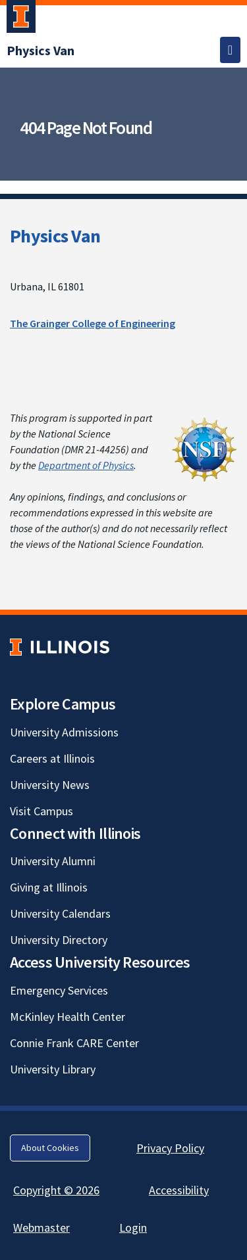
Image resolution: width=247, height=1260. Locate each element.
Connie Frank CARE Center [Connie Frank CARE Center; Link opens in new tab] (74, 1042)
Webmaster (41, 1227)
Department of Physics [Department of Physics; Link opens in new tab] (86, 465)
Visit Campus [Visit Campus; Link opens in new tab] (41, 811)
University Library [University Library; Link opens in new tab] (53, 1069)
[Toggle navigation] (230, 50)
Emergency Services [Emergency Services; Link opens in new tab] (59, 990)
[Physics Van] (40, 50)
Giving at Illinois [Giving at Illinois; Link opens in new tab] (49, 887)
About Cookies (50, 1148)
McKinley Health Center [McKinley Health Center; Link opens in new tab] (67, 1016)
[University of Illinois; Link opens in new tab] (59, 647)
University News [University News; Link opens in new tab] (50, 784)
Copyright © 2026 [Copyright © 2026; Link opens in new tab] (56, 1190)
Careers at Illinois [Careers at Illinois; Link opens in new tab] (52, 758)
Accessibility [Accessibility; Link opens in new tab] (179, 1190)
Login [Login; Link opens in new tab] (133, 1227)
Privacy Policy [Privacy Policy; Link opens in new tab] (170, 1148)
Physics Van (55, 236)
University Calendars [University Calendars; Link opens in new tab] (60, 913)
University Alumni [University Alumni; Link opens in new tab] (53, 860)
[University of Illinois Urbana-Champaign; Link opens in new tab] (21, 19)
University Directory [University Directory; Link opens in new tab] (58, 939)
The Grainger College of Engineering (92, 323)
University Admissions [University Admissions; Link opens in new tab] (64, 732)
